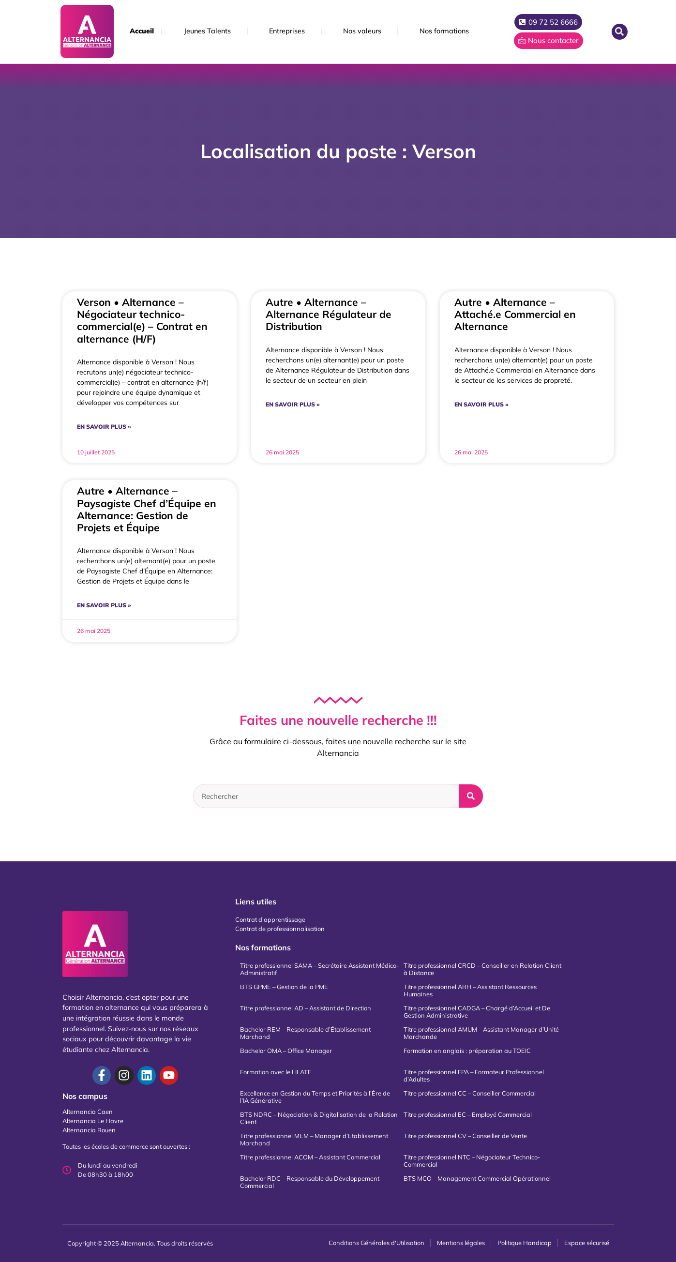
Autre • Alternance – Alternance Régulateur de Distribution (328, 314)
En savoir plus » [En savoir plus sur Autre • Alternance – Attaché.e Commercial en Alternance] (481, 404)
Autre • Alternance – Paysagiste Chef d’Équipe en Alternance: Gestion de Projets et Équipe (146, 509)
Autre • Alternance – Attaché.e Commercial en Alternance (515, 314)
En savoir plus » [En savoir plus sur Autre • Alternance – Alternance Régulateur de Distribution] (293, 404)
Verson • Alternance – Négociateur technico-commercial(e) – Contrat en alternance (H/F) (142, 320)
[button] (620, 32)
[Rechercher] (471, 796)
